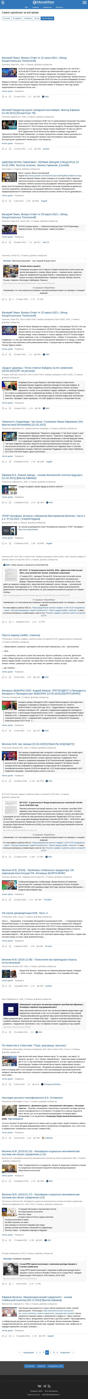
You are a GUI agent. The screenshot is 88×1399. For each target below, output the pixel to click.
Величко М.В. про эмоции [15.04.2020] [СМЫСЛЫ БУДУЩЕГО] (38, 744)
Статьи (20, 917)
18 (34, 299)
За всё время (47, 18)
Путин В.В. (22, 375)
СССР (32, 1204)
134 (33, 781)
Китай (22, 221)
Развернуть (19, 91)
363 (33, 857)
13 (32, 408)
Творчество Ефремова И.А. (13, 428)
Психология (6, 482)
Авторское (47, 7)
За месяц (28, 18)
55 (30, 677)
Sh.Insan (7, 261)
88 (33, 1240)
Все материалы (51, 1391)
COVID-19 (15, 256)
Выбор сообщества (44, 65)
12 (31, 149)
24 (34, 502)
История (5, 375)
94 (30, 1138)
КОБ (22, 65)
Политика (6, 65)
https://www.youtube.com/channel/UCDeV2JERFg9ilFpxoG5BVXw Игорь (53, 176)
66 (34, 543)
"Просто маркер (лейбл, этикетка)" (63, 610)
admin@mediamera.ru (51, 1395)
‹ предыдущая (28, 1352)
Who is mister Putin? (28, 319)
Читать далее (7, 91)
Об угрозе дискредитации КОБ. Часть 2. (25, 913)
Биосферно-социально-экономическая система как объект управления (42, 1158)
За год (36, 18)
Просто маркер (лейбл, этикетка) (21, 635)
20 (34, 1181)
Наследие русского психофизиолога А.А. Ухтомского (32, 1097)
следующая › (65, 1352)
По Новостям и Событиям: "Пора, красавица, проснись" (34, 1045)
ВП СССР (14, 557)
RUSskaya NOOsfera (51, 1084)
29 (34, 462)
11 (30, 731)
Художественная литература (37, 428)
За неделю (17, 18)
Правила (41, 1366)
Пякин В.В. (15, 65)
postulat (46, 149)
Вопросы (59, 7)
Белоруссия (15, 697)
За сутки (6, 18)
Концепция (29, 1366)
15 (32, 1284)
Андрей (44, 201)
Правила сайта (36, 1391)
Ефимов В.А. (16, 117)
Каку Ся (46, 242)
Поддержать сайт (55, 1366)
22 (34, 986)
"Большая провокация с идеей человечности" (29, 610)
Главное (35, 7)
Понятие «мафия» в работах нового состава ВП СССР (35, 639)
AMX (45, 97)
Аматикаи (7, 1259)
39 (33, 946)
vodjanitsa (47, 1138)
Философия (6, 169)
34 (35, 622)
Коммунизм (37, 1049)
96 (29, 201)
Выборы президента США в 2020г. (51, 319)
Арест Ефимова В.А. (10, 999)
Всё (26, 7)
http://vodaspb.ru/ (15, 1119)
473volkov (48, 900)
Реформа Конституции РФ (33, 877)
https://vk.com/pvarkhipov (28, 529)
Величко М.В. (7, 523)
